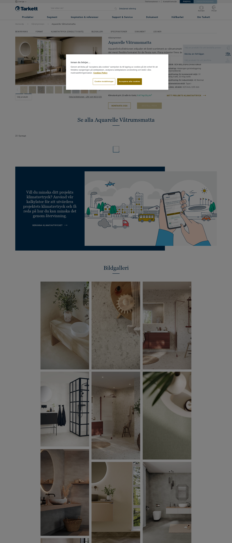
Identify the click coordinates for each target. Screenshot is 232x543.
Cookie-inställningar (104, 81)
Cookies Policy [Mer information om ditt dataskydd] (100, 73)
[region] (117, 72)
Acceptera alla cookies (129, 81)
